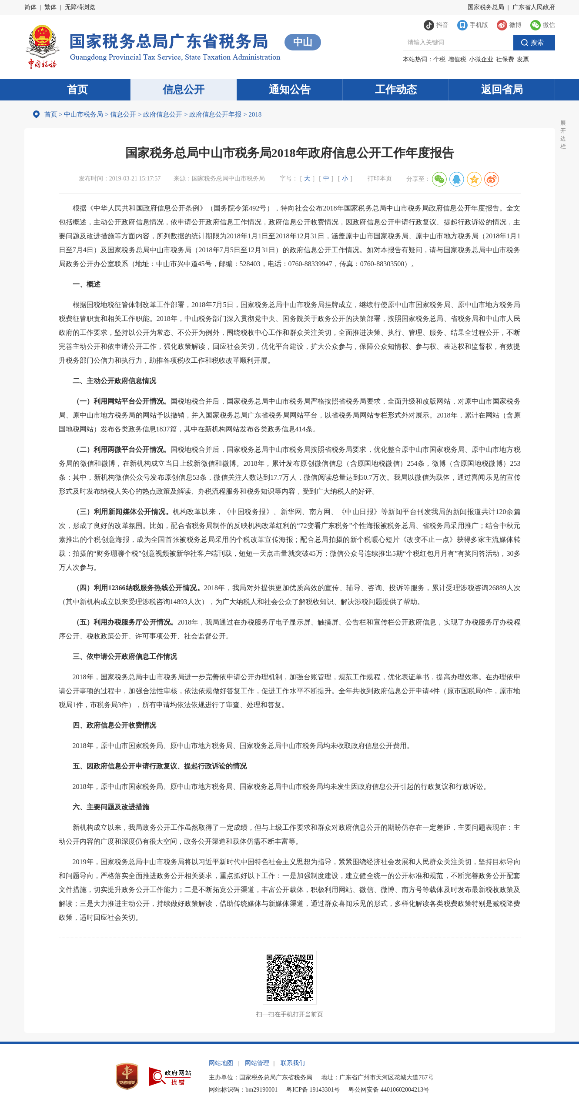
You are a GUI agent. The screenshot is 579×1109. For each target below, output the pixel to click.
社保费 (505, 59)
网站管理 (257, 1063)
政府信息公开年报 (215, 114)
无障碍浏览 (80, 7)
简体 (30, 7)
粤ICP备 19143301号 (313, 1089)
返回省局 (502, 89)
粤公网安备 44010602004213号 (388, 1089)
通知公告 (290, 89)
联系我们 (293, 1063)
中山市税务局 (83, 114)
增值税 (457, 59)
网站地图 (221, 1063)
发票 (523, 59)
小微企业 (481, 59)
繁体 (50, 7)
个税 (439, 59)
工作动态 (396, 89)
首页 (77, 89)
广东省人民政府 (533, 7)
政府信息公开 (162, 114)
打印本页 (380, 178)
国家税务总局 (486, 7)
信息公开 (183, 89)
